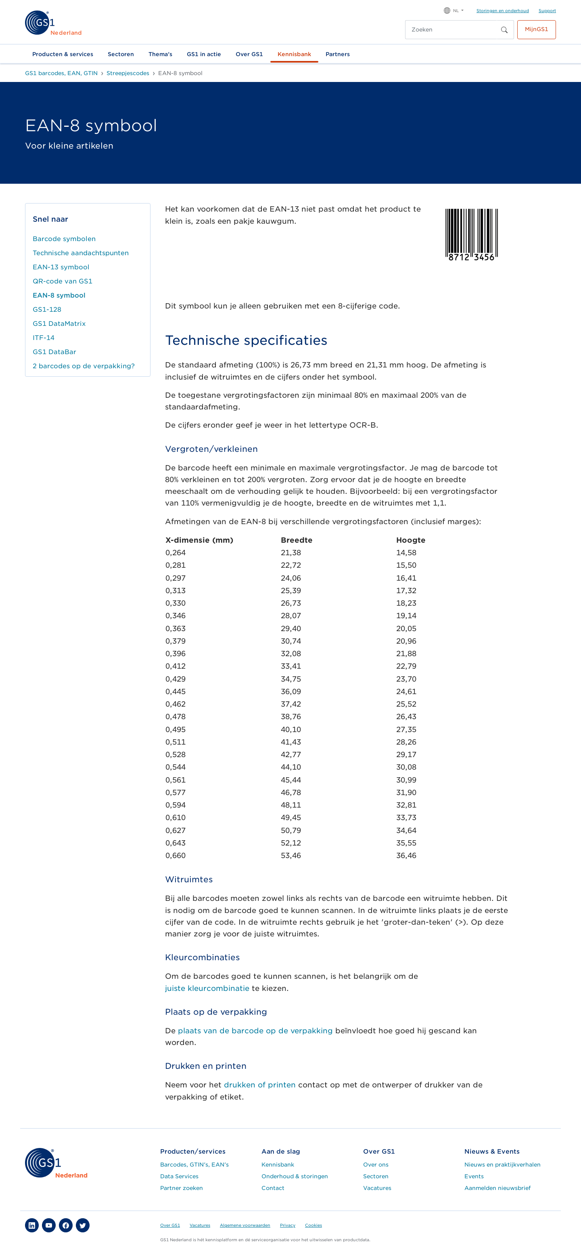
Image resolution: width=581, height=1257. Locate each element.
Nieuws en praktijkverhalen (502, 1164)
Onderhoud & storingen (294, 1176)
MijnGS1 (536, 29)
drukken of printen (260, 1085)
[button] (454, 10)
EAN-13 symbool (61, 267)
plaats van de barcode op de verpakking (255, 1030)
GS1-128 (47, 309)
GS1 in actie (204, 54)
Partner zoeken (181, 1188)
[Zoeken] (451, 29)
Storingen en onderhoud (503, 10)
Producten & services (62, 54)
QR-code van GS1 (62, 281)
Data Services (179, 1176)
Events (474, 1176)
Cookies (313, 1225)
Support (547, 10)
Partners (338, 54)
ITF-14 (43, 338)
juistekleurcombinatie (207, 988)
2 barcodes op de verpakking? (84, 366)
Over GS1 (249, 54)
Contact (272, 1188)
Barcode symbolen (64, 239)
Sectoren (121, 54)
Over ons (376, 1164)
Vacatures (377, 1188)
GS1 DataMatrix (59, 323)
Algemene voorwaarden (245, 1225)
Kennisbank (294, 54)
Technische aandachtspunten (81, 253)
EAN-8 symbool (59, 295)
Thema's (160, 54)
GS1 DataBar (54, 352)
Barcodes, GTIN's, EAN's (194, 1164)
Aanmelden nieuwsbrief (497, 1188)
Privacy (287, 1225)
